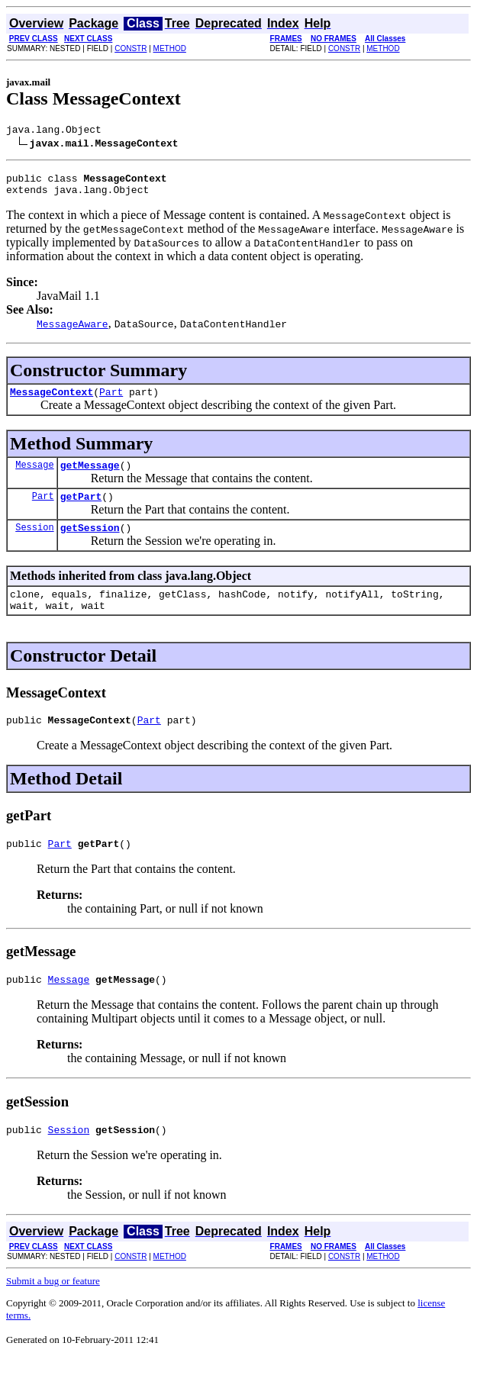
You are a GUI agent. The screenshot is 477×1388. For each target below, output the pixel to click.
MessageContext (51, 400)
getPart (81, 510)
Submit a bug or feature (53, 1310)
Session (34, 542)
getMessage (90, 476)
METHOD (169, 48)
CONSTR (130, 48)
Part (111, 400)
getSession (90, 543)
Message (34, 475)
